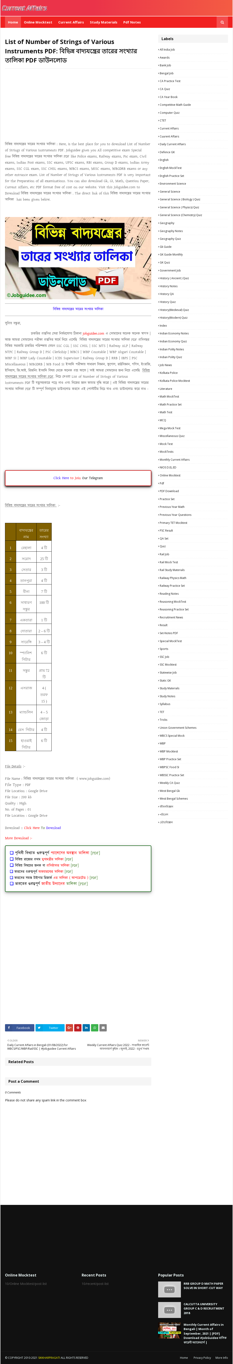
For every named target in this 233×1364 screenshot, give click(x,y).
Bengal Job (167, 73)
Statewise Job (168, 672)
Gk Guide (166, 247)
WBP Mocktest (169, 751)
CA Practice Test (170, 81)
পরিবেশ (164, 814)
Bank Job (165, 65)
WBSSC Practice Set (172, 775)
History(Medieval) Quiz (174, 310)
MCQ (163, 420)
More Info (221, 1358)
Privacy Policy (202, 1358)
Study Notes (167, 696)
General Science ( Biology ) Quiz (180, 199)
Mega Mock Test (170, 428)
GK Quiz (165, 262)
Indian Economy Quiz (173, 341)
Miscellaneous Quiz (172, 436)
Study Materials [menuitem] (103, 22)
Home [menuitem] (13, 22)
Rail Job (164, 554)
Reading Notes (169, 594)
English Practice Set (172, 176)
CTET (163, 120)
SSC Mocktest (168, 664)
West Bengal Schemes (174, 799)
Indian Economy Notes (174, 333)
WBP (163, 743)
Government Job (170, 270)
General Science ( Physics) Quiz (179, 207)
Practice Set (167, 499)
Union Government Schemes (178, 728)
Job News (166, 365)
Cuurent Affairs (169, 136)
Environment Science (173, 184)
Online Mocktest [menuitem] (38, 22)
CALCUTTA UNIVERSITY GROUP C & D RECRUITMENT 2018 (204, 1308)
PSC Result (166, 530)
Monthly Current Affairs (175, 460)
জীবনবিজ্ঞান (166, 807)
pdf (162, 483)
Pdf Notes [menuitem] (132, 22)
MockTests (166, 452)
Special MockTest (171, 641)
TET (162, 712)
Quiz (163, 546)
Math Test (166, 412)
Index (163, 326)
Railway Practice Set (172, 586)
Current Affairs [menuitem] (71, 22)
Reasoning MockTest (173, 602)
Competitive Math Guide (175, 105)
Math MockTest (169, 396)
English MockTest (171, 168)
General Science (170, 192)
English (164, 160)
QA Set (164, 538)
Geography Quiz (170, 239)
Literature (166, 389)
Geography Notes (171, 231)
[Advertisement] (78, 105)
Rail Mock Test (169, 562)
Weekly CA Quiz (170, 783)
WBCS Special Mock (172, 736)
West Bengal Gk (170, 791)
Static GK (165, 680)
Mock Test (166, 444)
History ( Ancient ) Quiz (174, 278)
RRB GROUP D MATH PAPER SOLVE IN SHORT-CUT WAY (203, 1285)
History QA (167, 294)
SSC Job (164, 657)
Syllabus (165, 704)
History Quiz (168, 302)
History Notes (168, 286)
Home (184, 1358)
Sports (164, 649)
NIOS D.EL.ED (168, 467)
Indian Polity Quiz (171, 357)
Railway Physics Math (173, 578)
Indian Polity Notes (172, 349)
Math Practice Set (171, 404)
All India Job (167, 50)
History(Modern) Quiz (173, 318)
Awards (165, 57)
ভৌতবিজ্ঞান (166, 822)
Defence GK (167, 152)
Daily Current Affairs (173, 144)
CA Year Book (168, 97)
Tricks (163, 720)
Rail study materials (172, 570)
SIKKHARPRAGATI (49, 1358)
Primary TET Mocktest (173, 523)
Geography (167, 223)
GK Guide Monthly (171, 254)
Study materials (169, 688)
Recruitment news (171, 617)
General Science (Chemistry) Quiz (181, 215)
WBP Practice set (170, 759)
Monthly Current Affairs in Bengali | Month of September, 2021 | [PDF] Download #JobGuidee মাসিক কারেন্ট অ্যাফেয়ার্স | (205, 1333)
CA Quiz (165, 89)
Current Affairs (169, 128)
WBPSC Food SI (169, 767)
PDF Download (169, 491)
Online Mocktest (170, 475)
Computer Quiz (170, 113)
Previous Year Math (172, 507)
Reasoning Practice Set (174, 609)
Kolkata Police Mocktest (175, 381)
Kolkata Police (169, 373)
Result (163, 625)
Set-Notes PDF (169, 633)
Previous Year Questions (175, 515)
